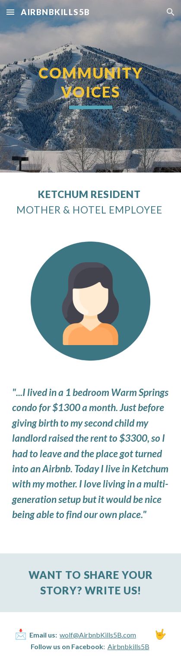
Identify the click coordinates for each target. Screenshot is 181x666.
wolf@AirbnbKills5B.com (98, 635)
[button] (10, 12)
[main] (90, 86)
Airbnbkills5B (128, 646)
